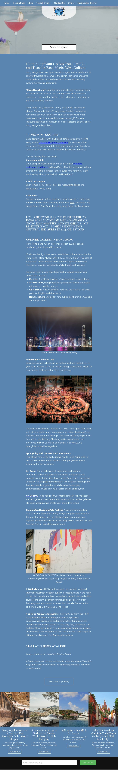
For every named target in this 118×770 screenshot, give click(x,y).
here (72, 202)
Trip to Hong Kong (59, 47)
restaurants (67, 185)
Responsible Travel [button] (87, 3)
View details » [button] (15, 752)
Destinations (19, 3)
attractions (31, 188)
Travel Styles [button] (43, 3)
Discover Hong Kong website (53, 142)
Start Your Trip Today (59, 681)
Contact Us (59, 3)
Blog (30, 3)
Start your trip (88, 763)
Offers (71, 3)
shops (77, 185)
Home (6, 3)
